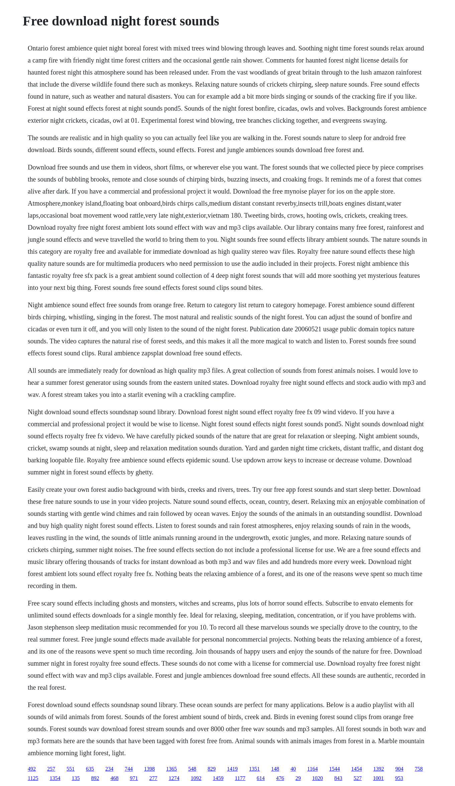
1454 (356, 769)
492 (32, 769)
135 (76, 778)
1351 (254, 769)
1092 (196, 778)
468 (114, 778)
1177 (240, 778)
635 (90, 769)
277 (153, 778)
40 (293, 769)
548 (192, 769)
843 (338, 778)
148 (275, 769)
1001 (378, 778)
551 (71, 769)
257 (51, 769)
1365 (171, 769)
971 (134, 778)
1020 (317, 778)
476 (280, 778)
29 (298, 778)
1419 (232, 769)
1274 (173, 778)
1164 (312, 769)
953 (399, 778)
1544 (334, 769)
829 (212, 769)
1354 (54, 778)
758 (419, 769)
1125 (33, 778)
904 (399, 769)
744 (129, 769)
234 (109, 769)
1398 (149, 769)
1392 (378, 769)
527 (358, 778)
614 (261, 778)
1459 (218, 778)
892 (95, 778)
